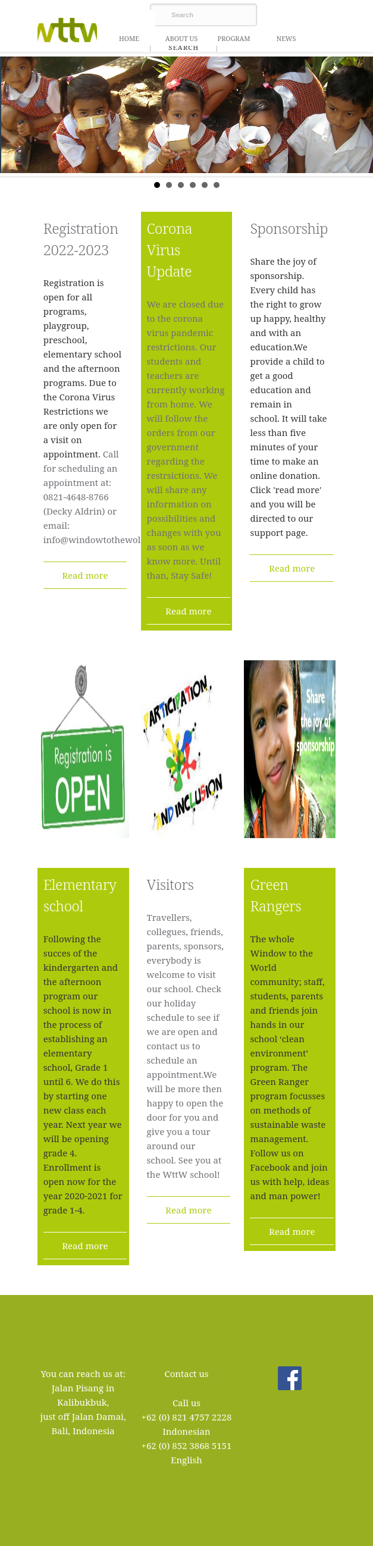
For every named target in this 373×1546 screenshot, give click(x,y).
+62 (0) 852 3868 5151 (187, 1445)
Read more (85, 575)
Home (129, 38)
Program (233, 38)
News (286, 38)
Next (357, 114)
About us (181, 38)
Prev (15, 114)
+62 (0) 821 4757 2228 (187, 1417)
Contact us (186, 1373)
